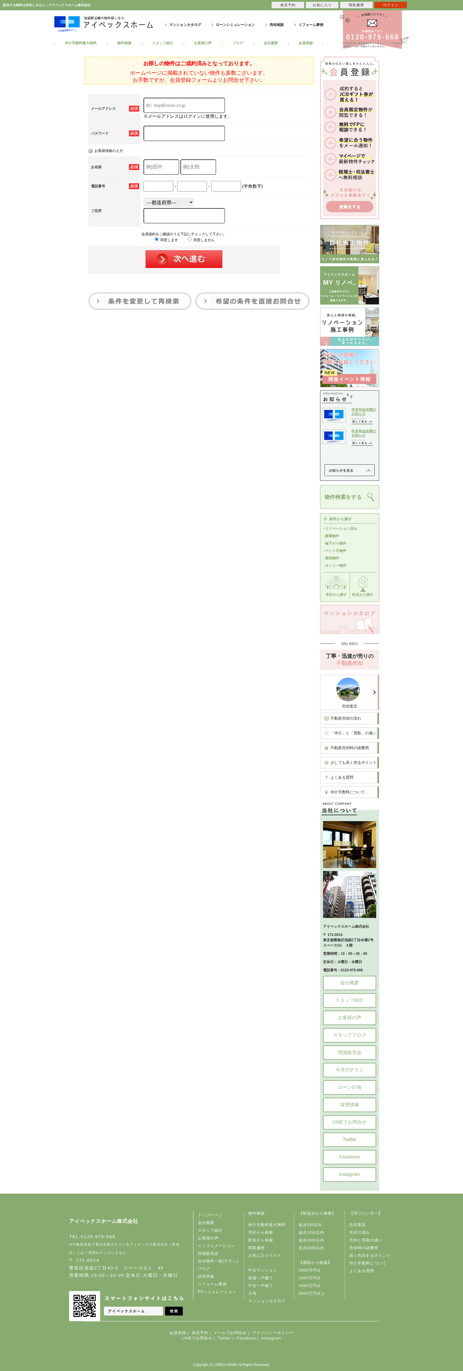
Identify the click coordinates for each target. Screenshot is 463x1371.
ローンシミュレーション (235, 25)
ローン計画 (349, 1087)
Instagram (349, 1174)
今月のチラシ (349, 1069)
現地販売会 (349, 1052)
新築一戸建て (260, 1278)
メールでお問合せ (230, 1333)
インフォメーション (216, 1245)
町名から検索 (260, 1240)
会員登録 (306, 43)
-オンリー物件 (335, 565)
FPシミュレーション (217, 1292)
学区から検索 (260, 1232)
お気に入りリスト (264, 1255)
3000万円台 (310, 1278)
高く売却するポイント (370, 1255)
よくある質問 (341, 777)
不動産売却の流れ (345, 718)
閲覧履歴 (256, 1248)
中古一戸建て (260, 1285)
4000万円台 (310, 1285)
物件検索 (124, 43)
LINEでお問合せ (349, 1122)
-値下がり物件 (335, 543)
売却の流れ (359, 1232)
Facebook (349, 1156)
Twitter (349, 1139)
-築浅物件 (332, 558)
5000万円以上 (312, 1293)
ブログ (237, 43)
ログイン (390, 5)
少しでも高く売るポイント (353, 762)
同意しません (201, 240)
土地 (252, 1293)
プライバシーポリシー (273, 1333)
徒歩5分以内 (310, 1225)
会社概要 (271, 43)
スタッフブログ (349, 1034)
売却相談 (277, 25)
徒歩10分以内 (311, 1232)
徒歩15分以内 (311, 1240)
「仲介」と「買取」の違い (353, 733)
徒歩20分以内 (311, 1248)
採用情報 (349, 1104)
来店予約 (200, 1333)
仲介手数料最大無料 (81, 43)
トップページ (210, 1215)
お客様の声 (203, 43)
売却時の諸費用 (363, 1248)
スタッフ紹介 (162, 43)
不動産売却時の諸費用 (349, 748)
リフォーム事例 (311, 25)
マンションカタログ (185, 25)
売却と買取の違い (365, 1240)
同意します (166, 240)
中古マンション (262, 1270)
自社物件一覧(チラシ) (218, 1261)
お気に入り (322, 5)
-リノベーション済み (340, 529)
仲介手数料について (347, 792)
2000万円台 (310, 1270)
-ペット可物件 (335, 551)
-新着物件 (332, 536)
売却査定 (349, 706)
